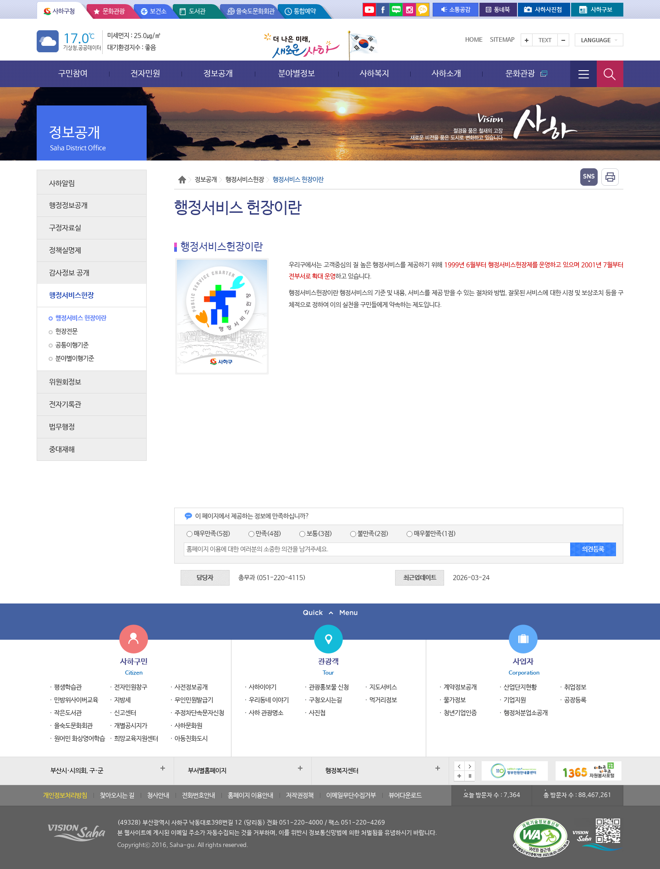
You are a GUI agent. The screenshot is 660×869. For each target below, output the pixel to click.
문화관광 (114, 11)
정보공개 (218, 73)
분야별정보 (296, 73)
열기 (589, 177)
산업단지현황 (520, 687)
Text (545, 41)
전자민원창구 (130, 687)
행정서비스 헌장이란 (80, 318)
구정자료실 (65, 228)
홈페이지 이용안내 (250, 795)
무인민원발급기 (194, 700)
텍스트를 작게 (563, 39)
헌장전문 (66, 331)
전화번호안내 (198, 795)
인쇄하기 (610, 177)
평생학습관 (68, 687)
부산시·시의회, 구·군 (76, 771)
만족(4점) (264, 533)
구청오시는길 (325, 700)
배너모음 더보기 (459, 775)
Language (595, 41)
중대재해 (62, 449)
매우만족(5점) (209, 533)
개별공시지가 (130, 726)
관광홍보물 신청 (329, 687)
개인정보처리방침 (65, 795)
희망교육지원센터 (136, 738)
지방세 (122, 700)
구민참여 (73, 73)
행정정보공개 (68, 205)
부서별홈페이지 (207, 771)
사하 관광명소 (266, 713)
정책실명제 (65, 250)
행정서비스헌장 (71, 295)
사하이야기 (262, 687)
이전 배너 (459, 766)
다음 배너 (469, 766)
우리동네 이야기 (269, 700)
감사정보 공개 (69, 273)
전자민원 (145, 73)
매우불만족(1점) (431, 533)
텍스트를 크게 (527, 39)
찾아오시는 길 (117, 795)
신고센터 (125, 713)
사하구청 (64, 11)
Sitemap (502, 40)
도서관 (197, 11)
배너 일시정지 (469, 775)
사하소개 (446, 73)
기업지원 (515, 700)
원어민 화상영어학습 (79, 738)
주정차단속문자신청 (199, 713)
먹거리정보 (383, 700)
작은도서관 (68, 713)
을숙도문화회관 (255, 11)
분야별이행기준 (74, 358)
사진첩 (317, 713)
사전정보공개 (191, 687)
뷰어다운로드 (405, 795)
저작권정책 (300, 795)
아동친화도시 (191, 738)
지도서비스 (383, 687)
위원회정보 (65, 382)
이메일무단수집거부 (351, 795)
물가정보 (455, 700)
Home (474, 40)
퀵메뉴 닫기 (330, 612)
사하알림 (62, 183)
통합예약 (305, 11)
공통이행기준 (71, 345)
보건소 (158, 11)
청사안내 (158, 795)
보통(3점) (315, 533)
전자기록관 (65, 404)
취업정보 (575, 687)
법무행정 (62, 427)
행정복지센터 (341, 771)
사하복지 (374, 73)
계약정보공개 (460, 687)
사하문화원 (188, 726)
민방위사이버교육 (76, 700)
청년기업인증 (460, 713)
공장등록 (575, 700)
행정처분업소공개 (526, 713)
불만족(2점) (369, 533)
